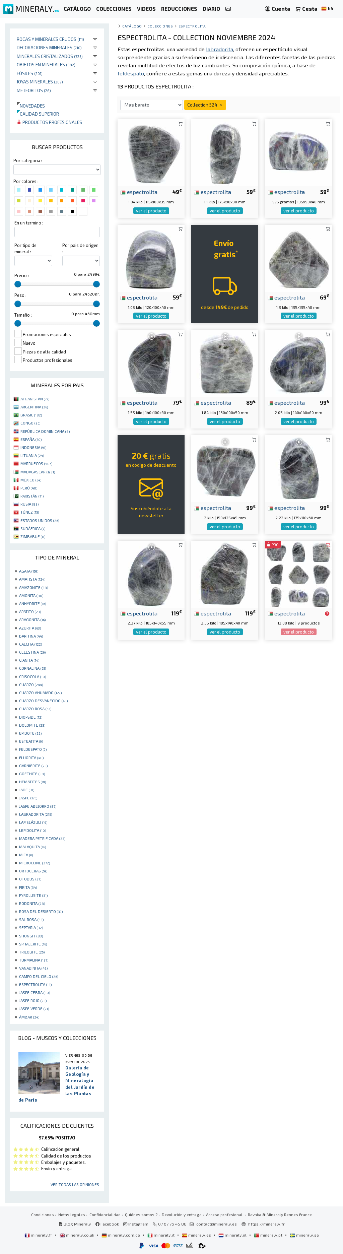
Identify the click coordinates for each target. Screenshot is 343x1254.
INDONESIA (33, 447)
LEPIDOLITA (32, 830)
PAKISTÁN (32, 495)
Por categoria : (27, 160)
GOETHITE (32, 773)
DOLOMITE (32, 725)
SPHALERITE (33, 943)
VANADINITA (33, 968)
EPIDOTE (30, 733)
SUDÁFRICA (32, 528)
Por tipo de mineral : (25, 248)
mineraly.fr (38, 1235)
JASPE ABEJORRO (37, 806)
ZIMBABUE (32, 536)
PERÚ (28, 487)
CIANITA (29, 660)
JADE (26, 789)
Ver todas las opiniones (75, 1184)
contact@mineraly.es (216, 1224)
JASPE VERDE (34, 1008)
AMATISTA (32, 579)
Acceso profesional (225, 1214)
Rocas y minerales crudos (50, 39)
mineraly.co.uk (77, 1235)
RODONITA (32, 903)
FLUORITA (31, 757)
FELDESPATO (33, 749)
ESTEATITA (31, 741)
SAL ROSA (31, 919)
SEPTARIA (31, 927)
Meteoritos (34, 90)
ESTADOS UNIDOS (39, 520)
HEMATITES (32, 781)
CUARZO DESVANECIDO (43, 700)
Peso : (20, 295)
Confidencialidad (105, 1214)
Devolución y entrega (182, 1214)
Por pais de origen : (80, 248)
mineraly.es (197, 1235)
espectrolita (192, 26)
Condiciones (42, 1214)
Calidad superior (38, 114)
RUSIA (29, 504)
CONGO (30, 422)
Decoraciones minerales (49, 47)
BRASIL (31, 414)
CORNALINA (32, 668)
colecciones (160, 26)
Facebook (107, 1224)
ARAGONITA (32, 619)
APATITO (30, 611)
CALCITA (30, 644)
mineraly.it (161, 1235)
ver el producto (151, 210)
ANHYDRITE (32, 603)
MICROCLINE (34, 862)
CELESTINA (32, 652)
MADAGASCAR (37, 471)
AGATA (28, 571)
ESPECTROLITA (35, 984)
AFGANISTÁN (34, 398)
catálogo (132, 26)
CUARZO (31, 684)
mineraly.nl (233, 1235)
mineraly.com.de (121, 1235)
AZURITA (30, 627)
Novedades (31, 106)
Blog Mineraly (75, 1224)
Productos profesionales (49, 122)
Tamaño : (23, 315)
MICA (26, 854)
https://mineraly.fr (266, 1224)
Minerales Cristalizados (50, 56)
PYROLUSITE (33, 895)
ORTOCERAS (33, 870)
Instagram (135, 1224)
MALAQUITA (32, 846)
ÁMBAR (29, 1016)
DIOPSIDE (30, 717)
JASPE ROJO (33, 1000)
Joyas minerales (40, 81)
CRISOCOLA (32, 676)
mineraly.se (304, 1235)
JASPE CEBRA (34, 992)
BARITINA (31, 636)
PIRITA (28, 887)
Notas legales (71, 1214)
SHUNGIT (31, 935)
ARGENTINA (34, 406)
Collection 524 (205, 105)
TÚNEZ (29, 512)
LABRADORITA (35, 814)
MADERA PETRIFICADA (42, 838)
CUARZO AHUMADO (40, 692)
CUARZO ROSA (35, 708)
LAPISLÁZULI (33, 822)
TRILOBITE (32, 951)
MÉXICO (30, 479)
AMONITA (31, 595)
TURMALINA (33, 960)
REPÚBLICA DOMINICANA (45, 431)
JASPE (28, 797)
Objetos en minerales (46, 64)
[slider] (17, 284)
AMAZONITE (33, 587)
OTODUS (30, 878)
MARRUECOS (36, 463)
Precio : (21, 275)
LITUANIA (32, 455)
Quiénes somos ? (141, 1214)
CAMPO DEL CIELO (38, 976)
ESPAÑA (31, 439)
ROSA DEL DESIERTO (41, 911)
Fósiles (30, 73)
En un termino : (28, 222)
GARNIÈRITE (33, 765)
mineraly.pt (268, 1235)
